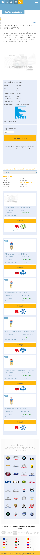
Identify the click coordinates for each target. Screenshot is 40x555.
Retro (34, 19)
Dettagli (20, 221)
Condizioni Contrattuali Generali (21, 527)
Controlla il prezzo (20, 138)
